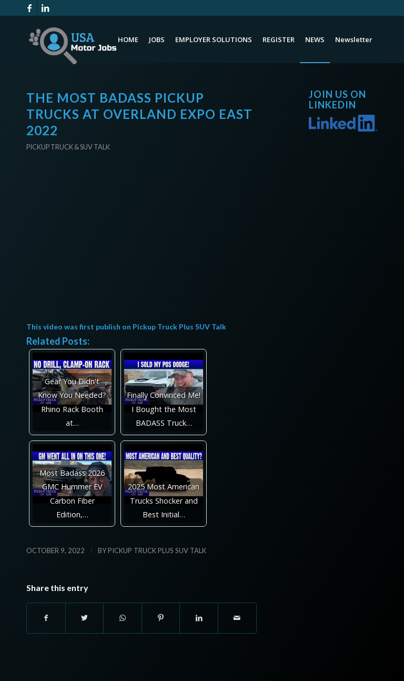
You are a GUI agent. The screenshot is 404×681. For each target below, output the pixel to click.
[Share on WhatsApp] (123, 618)
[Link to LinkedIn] (45, 8)
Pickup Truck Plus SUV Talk (179, 326)
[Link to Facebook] (29, 8)
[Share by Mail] (237, 618)
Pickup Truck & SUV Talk (68, 147)
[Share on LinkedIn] (199, 618)
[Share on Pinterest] (161, 618)
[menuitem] (128, 39)
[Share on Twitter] (85, 618)
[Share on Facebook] (46, 618)
